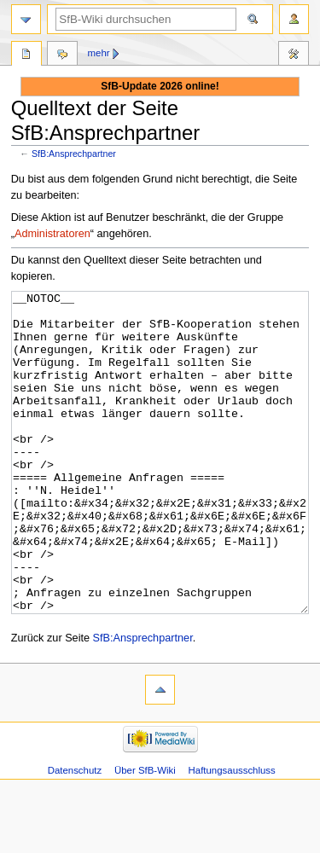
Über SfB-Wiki (145, 834)
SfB (26, 55)
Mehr (99, 53)
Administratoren (52, 234)
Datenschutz (75, 834)
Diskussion (62, 55)
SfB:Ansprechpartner (74, 153)
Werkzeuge (293, 55)
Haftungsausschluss (232, 834)
